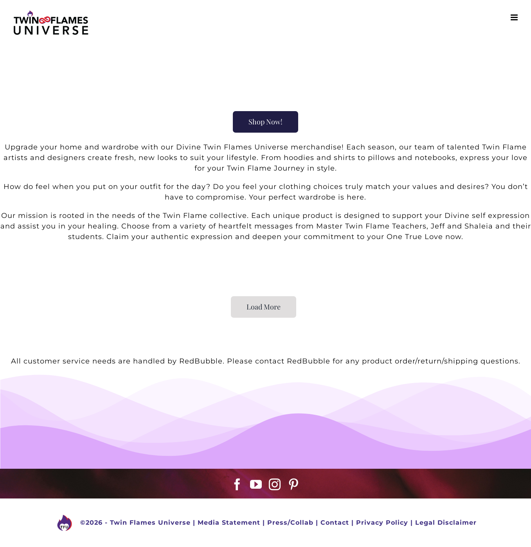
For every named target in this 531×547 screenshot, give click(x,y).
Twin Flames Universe (150, 522)
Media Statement (229, 522)
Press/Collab (290, 522)
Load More (264, 306)
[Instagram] (275, 484)
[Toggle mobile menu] (515, 17)
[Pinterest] (294, 484)
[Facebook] (237, 484)
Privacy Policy (382, 522)
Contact (334, 522)
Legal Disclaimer (446, 522)
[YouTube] (256, 484)
